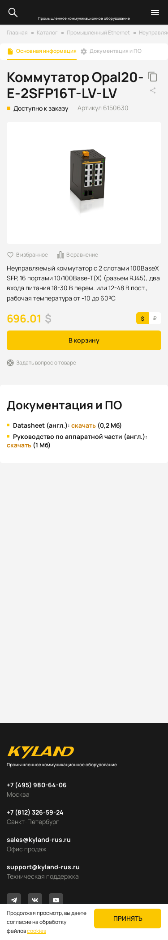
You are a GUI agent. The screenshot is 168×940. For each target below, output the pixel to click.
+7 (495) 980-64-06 (37, 785)
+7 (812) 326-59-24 (35, 812)
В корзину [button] (84, 340)
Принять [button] (127, 918)
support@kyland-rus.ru (43, 867)
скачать (83, 425)
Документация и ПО (116, 51)
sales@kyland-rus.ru (39, 839)
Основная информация (46, 51)
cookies (36, 931)
